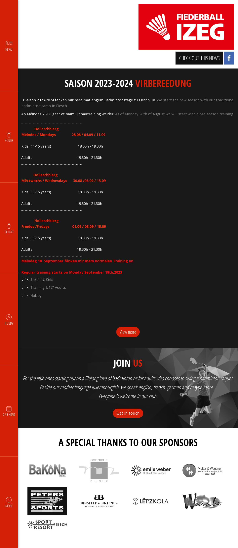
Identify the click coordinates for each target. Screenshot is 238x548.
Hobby (36, 301)
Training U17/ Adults (48, 293)
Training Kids (42, 285)
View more (128, 337)
